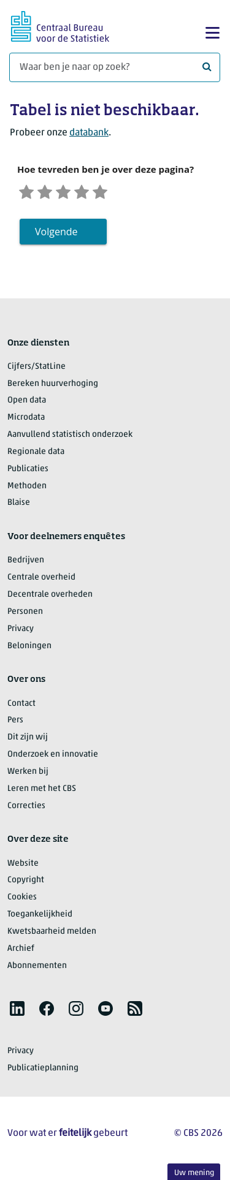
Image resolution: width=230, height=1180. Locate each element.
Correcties (26, 808)
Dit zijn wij (27, 740)
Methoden (27, 489)
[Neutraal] (69, 192)
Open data (26, 403)
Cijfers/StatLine (36, 369)
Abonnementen (37, 968)
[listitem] (17, 1011)
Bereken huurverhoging (52, 386)
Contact (21, 706)
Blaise (18, 505)
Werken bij (27, 774)
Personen (25, 614)
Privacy (20, 631)
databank (89, 133)
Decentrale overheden (50, 597)
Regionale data (35, 454)
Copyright (25, 883)
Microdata (26, 420)
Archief (20, 951)
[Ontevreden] (48, 192)
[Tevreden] (90, 192)
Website (23, 866)
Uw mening (194, 1173)
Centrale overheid (41, 580)
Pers (15, 723)
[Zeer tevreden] (112, 192)
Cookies (22, 900)
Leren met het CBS (41, 791)
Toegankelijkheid (39, 917)
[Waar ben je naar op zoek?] (114, 67)
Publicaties (27, 471)
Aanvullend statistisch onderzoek (69, 437)
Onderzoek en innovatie (52, 757)
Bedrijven (25, 563)
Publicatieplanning (43, 1071)
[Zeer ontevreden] (27, 192)
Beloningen (29, 648)
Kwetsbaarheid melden (51, 934)
